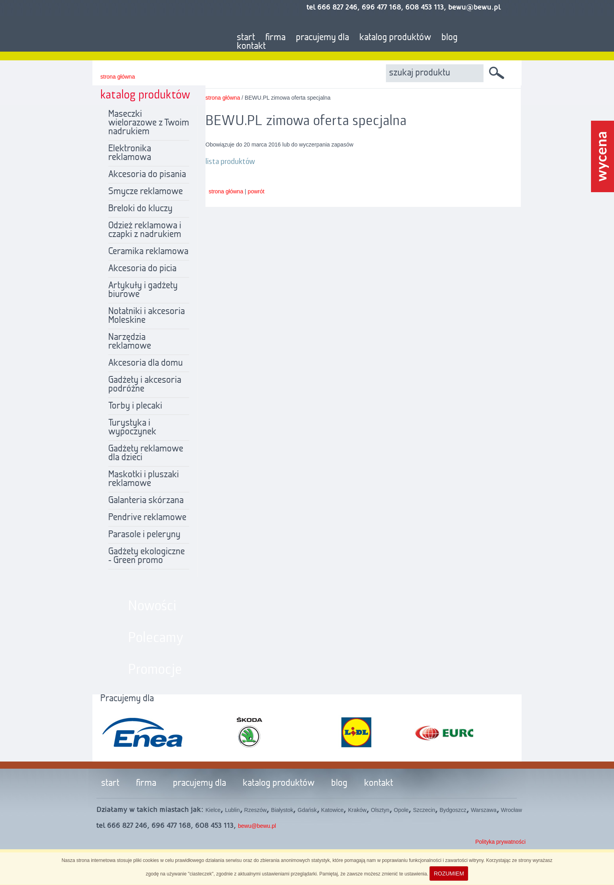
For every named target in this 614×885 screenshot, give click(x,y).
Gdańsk (307, 810)
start (246, 37)
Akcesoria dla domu (145, 363)
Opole (401, 810)
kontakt (251, 46)
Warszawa (484, 810)
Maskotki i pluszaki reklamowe (143, 479)
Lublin (232, 810)
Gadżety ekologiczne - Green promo (146, 556)
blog (449, 37)
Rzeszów (255, 810)
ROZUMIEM (449, 873)
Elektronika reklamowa (129, 153)
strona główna (117, 76)
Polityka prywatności (500, 842)
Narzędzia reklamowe (129, 342)
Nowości (152, 606)
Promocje (155, 670)
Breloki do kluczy (140, 209)
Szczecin (424, 810)
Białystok (282, 810)
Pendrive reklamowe (147, 518)
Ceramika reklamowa (148, 251)
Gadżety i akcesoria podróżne (144, 385)
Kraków (357, 810)
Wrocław (511, 810)
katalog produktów (395, 37)
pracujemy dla (322, 37)
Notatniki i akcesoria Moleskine (146, 316)
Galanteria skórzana (146, 500)
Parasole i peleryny (144, 535)
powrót (256, 191)
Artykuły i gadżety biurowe (143, 290)
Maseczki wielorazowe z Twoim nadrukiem (148, 123)
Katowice (332, 810)
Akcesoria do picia (142, 269)
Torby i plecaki (135, 406)
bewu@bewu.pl (257, 826)
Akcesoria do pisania (147, 174)
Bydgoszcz (452, 810)
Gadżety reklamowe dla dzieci (145, 453)
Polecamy (156, 638)
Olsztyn (380, 810)
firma (275, 37)
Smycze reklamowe (145, 192)
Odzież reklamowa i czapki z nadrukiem (144, 230)
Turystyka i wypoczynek (132, 427)
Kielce (213, 810)
